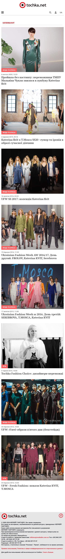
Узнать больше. (48, 552)
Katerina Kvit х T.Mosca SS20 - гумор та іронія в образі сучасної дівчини (32, 141)
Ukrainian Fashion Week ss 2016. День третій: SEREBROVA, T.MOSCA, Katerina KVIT (31, 315)
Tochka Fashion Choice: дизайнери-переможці (32, 373)
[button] (55, 12)
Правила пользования (8, 548)
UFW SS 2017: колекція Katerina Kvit (25, 199)
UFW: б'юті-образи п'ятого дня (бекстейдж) (30, 429)
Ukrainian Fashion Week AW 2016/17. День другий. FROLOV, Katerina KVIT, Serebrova (29, 256)
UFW (4, 366)
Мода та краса (9, 70)
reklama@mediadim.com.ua (39, 537)
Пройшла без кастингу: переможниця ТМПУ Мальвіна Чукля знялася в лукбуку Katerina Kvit (31, 80)
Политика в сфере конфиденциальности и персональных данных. (40, 548)
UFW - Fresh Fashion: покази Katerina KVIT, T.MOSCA (30, 487)
